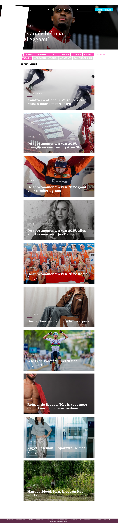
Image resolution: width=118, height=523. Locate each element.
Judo (55, 54)
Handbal (43, 54)
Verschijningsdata (87, 519)
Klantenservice (75, 519)
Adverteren (10, 519)
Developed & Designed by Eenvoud (58, 521)
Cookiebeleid (39, 519)
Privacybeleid (49, 519)
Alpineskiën (40, 58)
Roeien (87, 54)
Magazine (31, 10)
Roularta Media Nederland (101, 519)
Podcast (62, 10)
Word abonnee (104, 10)
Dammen (29, 54)
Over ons (72, 10)
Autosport (65, 58)
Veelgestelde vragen (21, 519)
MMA (64, 54)
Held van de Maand (48, 10)
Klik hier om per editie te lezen (21, 64)
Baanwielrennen (83, 58)
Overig (75, 54)
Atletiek (52, 58)
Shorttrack (22, 58)
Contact (31, 519)
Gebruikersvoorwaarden (62, 519)
